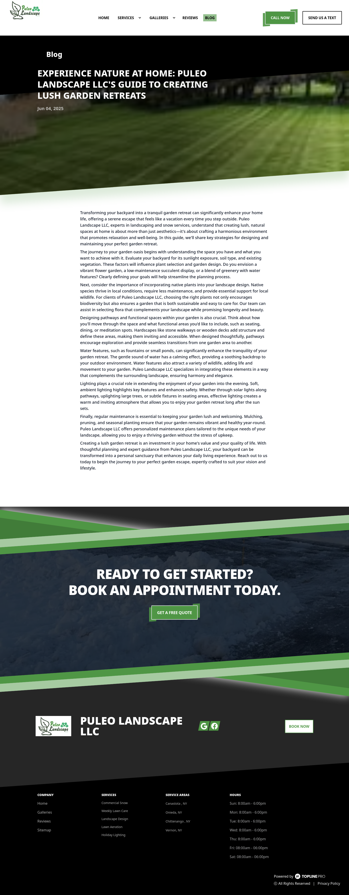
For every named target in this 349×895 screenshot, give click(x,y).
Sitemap (44, 830)
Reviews (44, 821)
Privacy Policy (329, 883)
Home (42, 803)
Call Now (280, 17)
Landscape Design (114, 819)
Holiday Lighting (113, 835)
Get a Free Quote (174, 612)
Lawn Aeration (111, 827)
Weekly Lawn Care (114, 811)
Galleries (44, 812)
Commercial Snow (114, 803)
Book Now (299, 726)
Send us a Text (322, 17)
